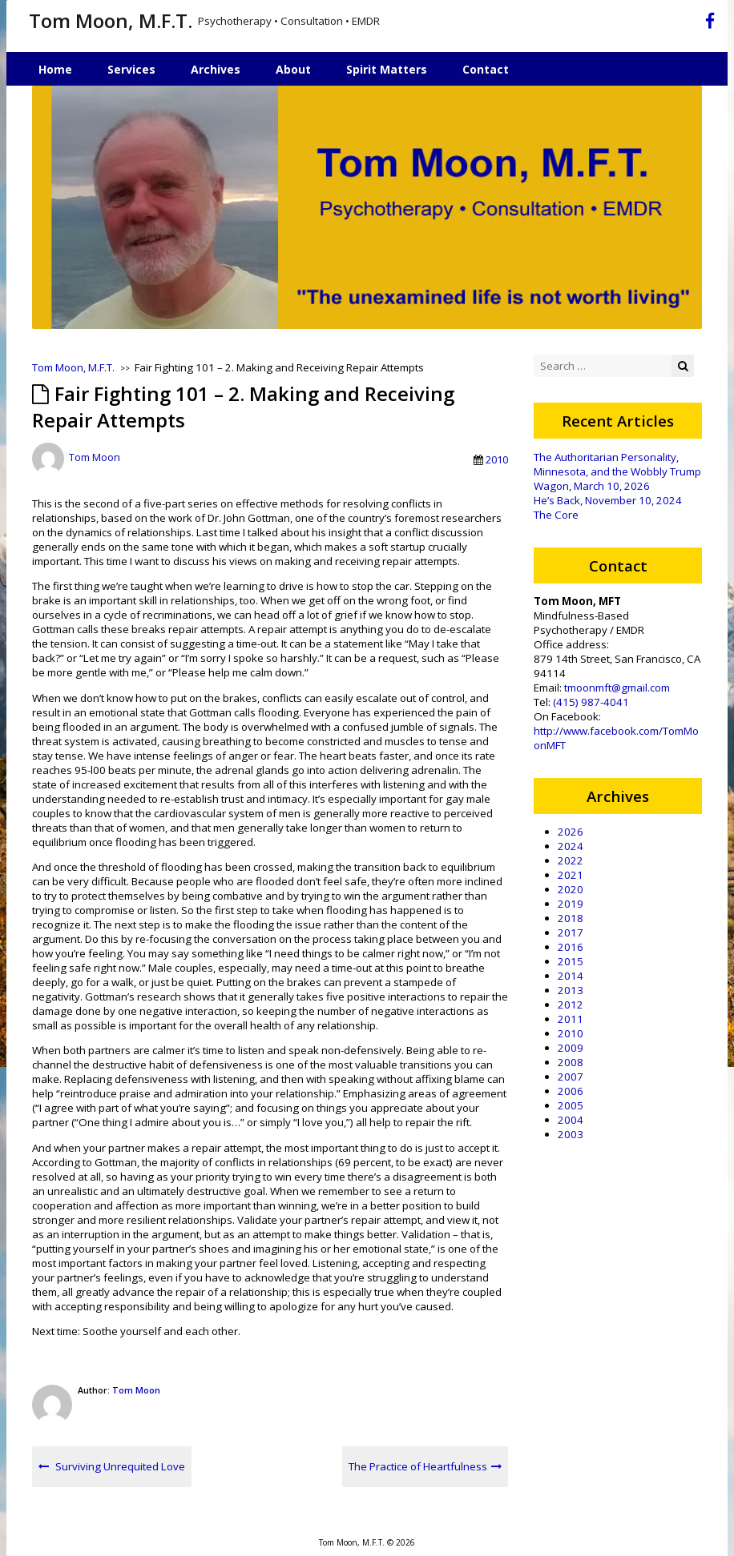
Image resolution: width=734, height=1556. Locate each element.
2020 (570, 889)
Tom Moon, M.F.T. (110, 20)
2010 (497, 459)
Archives (215, 69)
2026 (570, 831)
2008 (570, 1062)
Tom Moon (94, 458)
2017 (570, 932)
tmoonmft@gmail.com (617, 687)
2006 (570, 1091)
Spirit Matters (386, 69)
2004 (570, 1120)
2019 (570, 903)
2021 (570, 875)
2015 (570, 961)
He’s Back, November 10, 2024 (608, 500)
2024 (570, 846)
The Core (556, 514)
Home (55, 69)
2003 (570, 1134)
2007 (570, 1076)
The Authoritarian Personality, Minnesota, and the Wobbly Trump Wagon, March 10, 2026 (617, 471)
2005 (570, 1105)
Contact (485, 69)
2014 (570, 975)
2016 (570, 947)
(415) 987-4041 (591, 702)
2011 (570, 1019)
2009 (570, 1048)
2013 (570, 990)
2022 (570, 860)
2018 (570, 918)
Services (131, 69)
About (293, 69)
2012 (570, 1004)
